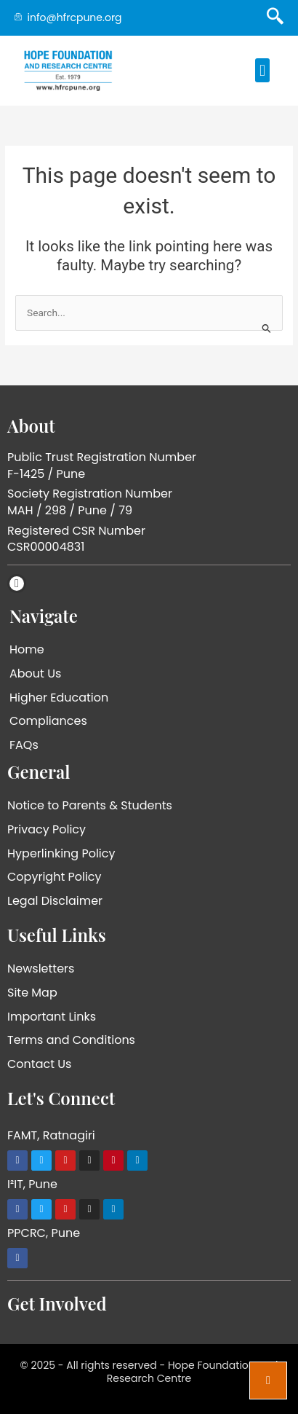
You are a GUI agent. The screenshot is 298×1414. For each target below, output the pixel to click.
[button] (262, 70)
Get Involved (57, 1303)
